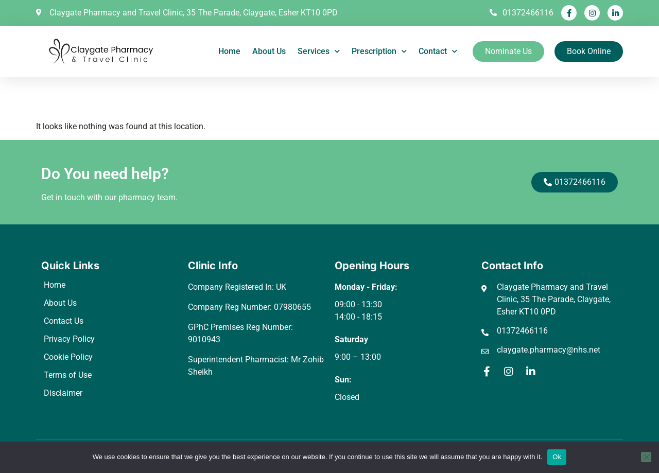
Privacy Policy (69, 339)
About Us (269, 51)
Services (319, 51)
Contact (438, 51)
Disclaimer (63, 393)
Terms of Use (68, 375)
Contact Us (63, 321)
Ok (556, 457)
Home (229, 51)
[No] (646, 457)
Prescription (379, 51)
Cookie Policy (68, 357)
